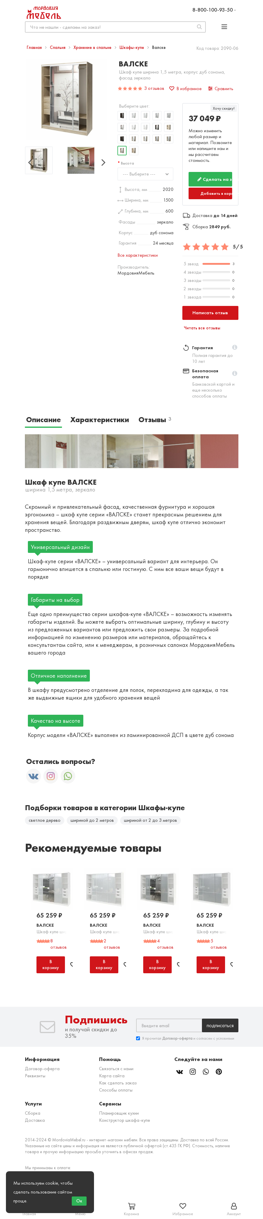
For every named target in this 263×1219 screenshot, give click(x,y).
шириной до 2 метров (92, 820)
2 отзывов (112, 945)
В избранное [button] (185, 88)
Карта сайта (112, 1076)
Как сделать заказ (118, 1084)
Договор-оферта (42, 1069)
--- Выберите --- (139, 174)
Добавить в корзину (216, 193)
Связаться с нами (116, 1069)
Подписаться (220, 1026)
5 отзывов (219, 945)
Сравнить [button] (220, 88)
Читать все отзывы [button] (202, 328)
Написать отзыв (210, 312)
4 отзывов (165, 945)
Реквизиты (35, 1076)
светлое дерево (44, 820)
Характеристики (99, 420)
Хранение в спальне (93, 47)
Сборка (32, 1114)
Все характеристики (137, 255)
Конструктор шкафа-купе (124, 1121)
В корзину (50, 965)
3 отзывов (154, 88)
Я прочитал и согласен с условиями (185, 1039)
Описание (43, 420)
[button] (234, 347)
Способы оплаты (116, 1091)
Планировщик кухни (119, 1114)
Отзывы (154, 420)
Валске (45, 926)
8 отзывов (58, 945)
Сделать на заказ (214, 179)
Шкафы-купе (132, 47)
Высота (127, 163)
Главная (35, 47)
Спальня (58, 47)
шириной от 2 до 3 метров (150, 820)
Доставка (35, 1121)
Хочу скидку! (224, 108)
